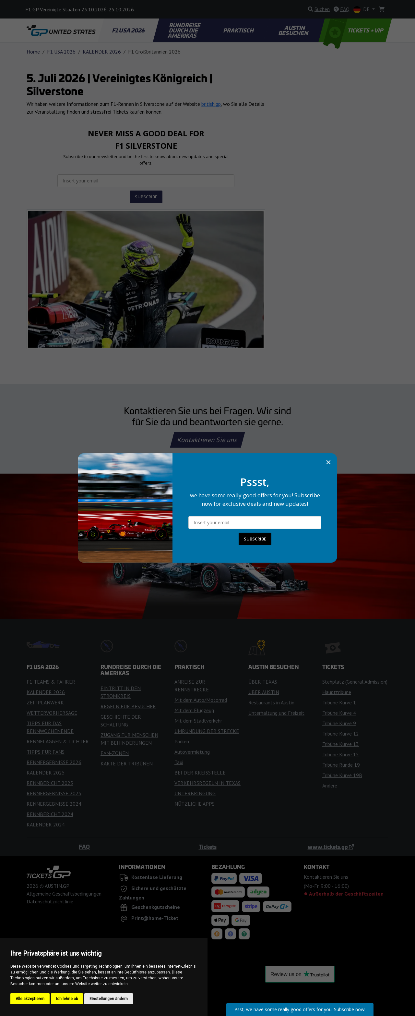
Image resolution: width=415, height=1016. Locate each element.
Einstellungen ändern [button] (108, 999)
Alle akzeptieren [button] (30, 999)
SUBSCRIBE (255, 539)
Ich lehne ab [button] (67, 999)
